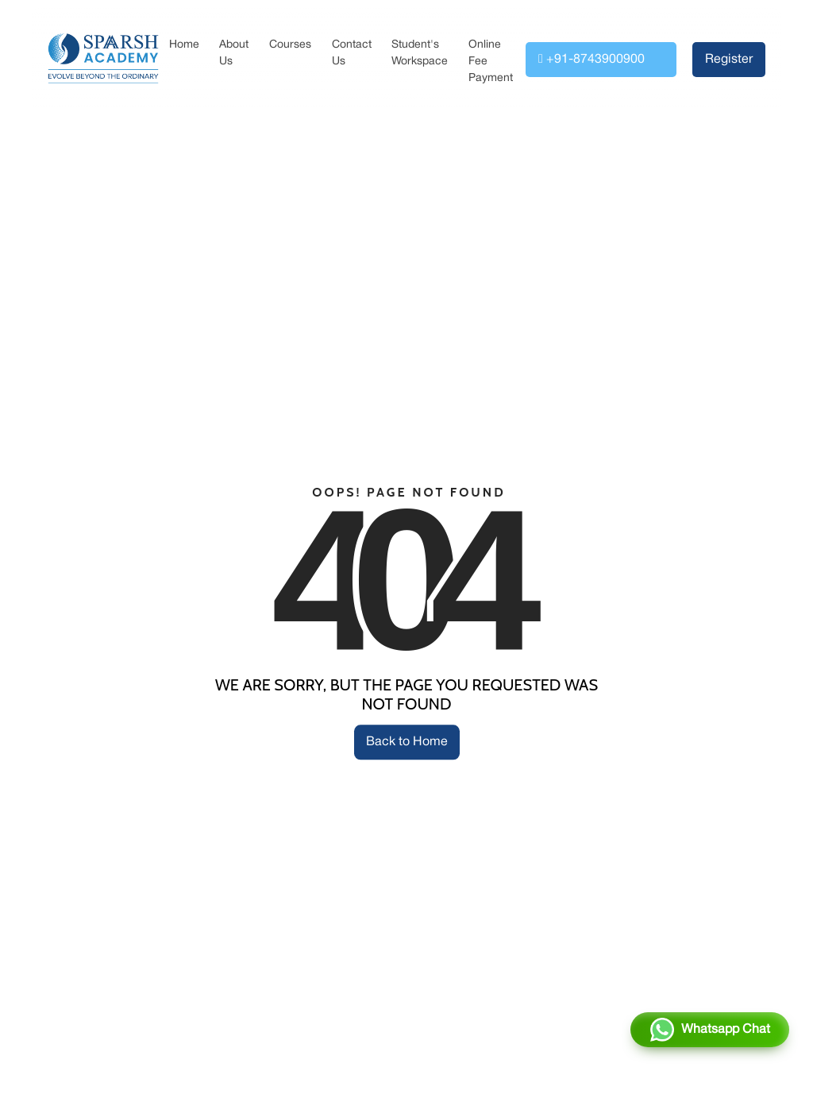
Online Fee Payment (490, 61)
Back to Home (407, 742)
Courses (290, 45)
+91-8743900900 (591, 58)
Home (184, 45)
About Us (234, 53)
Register (729, 59)
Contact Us (352, 53)
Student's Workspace (419, 53)
